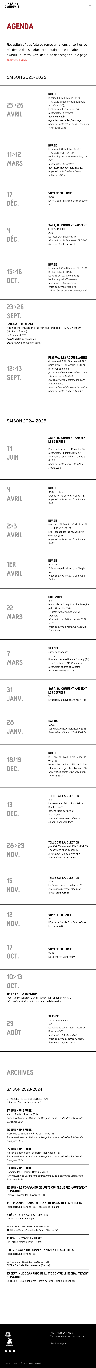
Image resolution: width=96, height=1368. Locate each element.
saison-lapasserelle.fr (60, 822)
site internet (68, 244)
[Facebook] (10, 1351)
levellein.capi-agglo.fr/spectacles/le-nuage (64, 118)
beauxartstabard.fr (50, 1001)
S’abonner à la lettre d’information (67, 1336)
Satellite (24, 1265)
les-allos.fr (72, 857)
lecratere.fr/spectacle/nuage (65, 168)
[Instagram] (6, 1351)
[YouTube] (14, 1351)
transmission (17, 60)
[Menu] (90, 5)
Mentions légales (58, 1343)
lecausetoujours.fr (58, 892)
